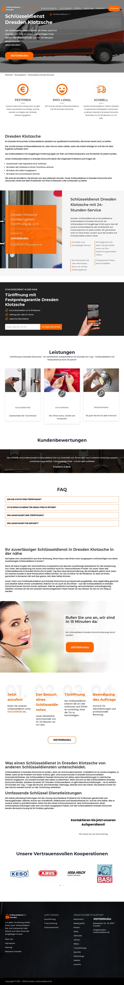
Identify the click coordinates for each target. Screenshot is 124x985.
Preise (77, 8)
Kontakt (100, 8)
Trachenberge (80, 948)
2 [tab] (64, 885)
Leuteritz (77, 964)
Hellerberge (79, 956)
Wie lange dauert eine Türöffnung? (25, 515)
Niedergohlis (79, 923)
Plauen (77, 927)
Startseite (32, 8)
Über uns (88, 8)
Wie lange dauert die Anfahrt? (23, 523)
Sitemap (8, 947)
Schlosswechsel (23, 407)
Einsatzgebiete (49, 8)
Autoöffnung (62, 407)
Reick (76, 931)
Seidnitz (77, 960)
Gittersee (78, 935)
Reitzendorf (79, 919)
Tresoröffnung (101, 407)
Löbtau (77, 940)
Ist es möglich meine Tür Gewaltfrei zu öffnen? (31, 507)
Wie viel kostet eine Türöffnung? (24, 499)
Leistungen (65, 8)
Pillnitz (76, 944)
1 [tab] (60, 885)
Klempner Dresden (13, 951)
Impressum (10, 943)
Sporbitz (77, 952)
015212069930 (15, 711)
